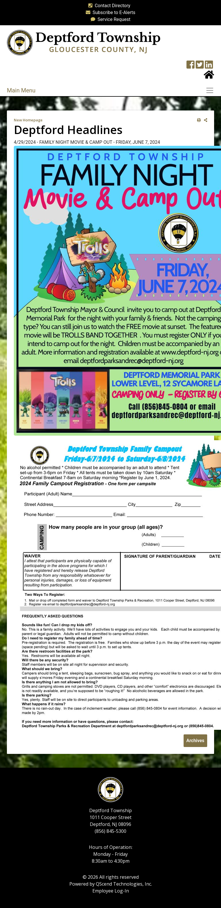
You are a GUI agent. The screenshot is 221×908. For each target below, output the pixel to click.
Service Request (109, 19)
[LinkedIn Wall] (209, 66)
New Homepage (28, 120)
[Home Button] (209, 76)
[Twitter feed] (200, 66)
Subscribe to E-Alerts (109, 12)
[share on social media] (204, 120)
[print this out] (198, 120)
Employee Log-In (110, 891)
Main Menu (21, 90)
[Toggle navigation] (211, 90)
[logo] (83, 42)
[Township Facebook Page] (190, 66)
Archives (195, 740)
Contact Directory (108, 5)
